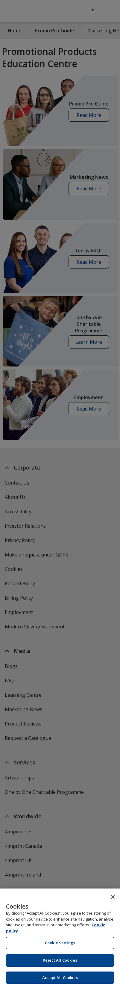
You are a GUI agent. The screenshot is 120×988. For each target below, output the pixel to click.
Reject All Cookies (60, 965)
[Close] (112, 902)
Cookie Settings (60, 948)
